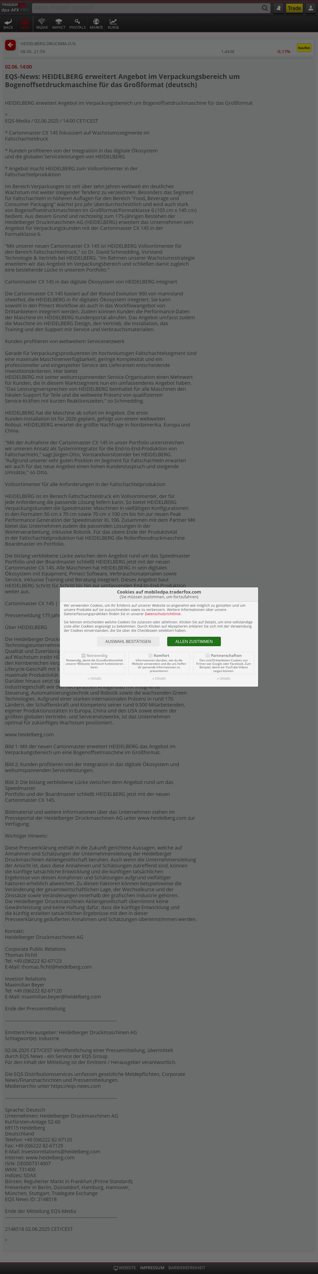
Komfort (161, 655)
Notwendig (97, 655)
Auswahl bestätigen (128, 641)
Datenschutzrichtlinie (163, 613)
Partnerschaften (226, 655)
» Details (94, 678)
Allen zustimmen (194, 641)
